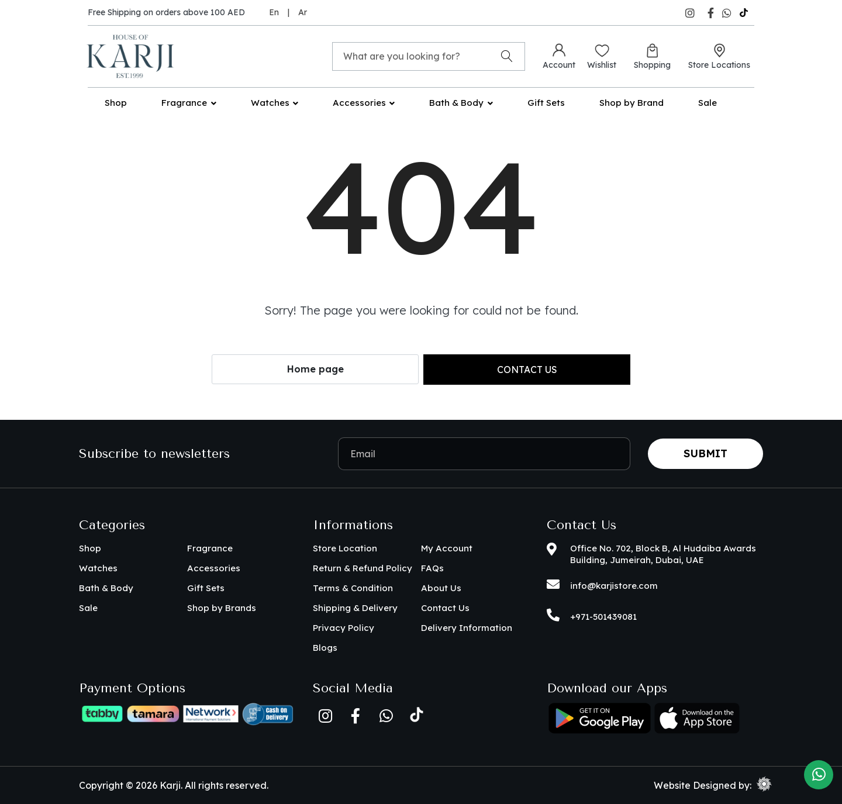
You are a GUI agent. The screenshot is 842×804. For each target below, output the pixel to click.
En (274, 12)
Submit (705, 453)
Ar (302, 12)
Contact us (527, 369)
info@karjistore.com (614, 585)
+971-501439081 (603, 616)
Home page (315, 369)
